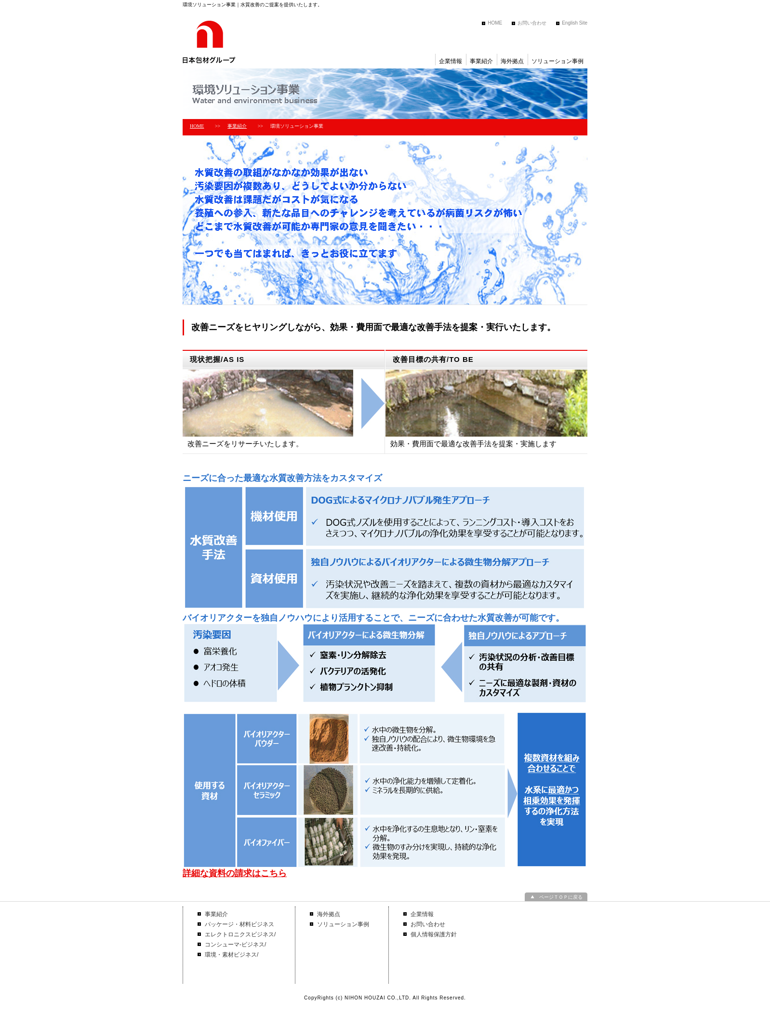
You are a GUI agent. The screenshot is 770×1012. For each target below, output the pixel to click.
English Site (574, 23)
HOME (495, 23)
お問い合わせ (532, 23)
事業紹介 (481, 61)
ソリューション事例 (557, 61)
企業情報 (450, 61)
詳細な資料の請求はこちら (235, 873)
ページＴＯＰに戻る (561, 897)
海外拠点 (512, 61)
